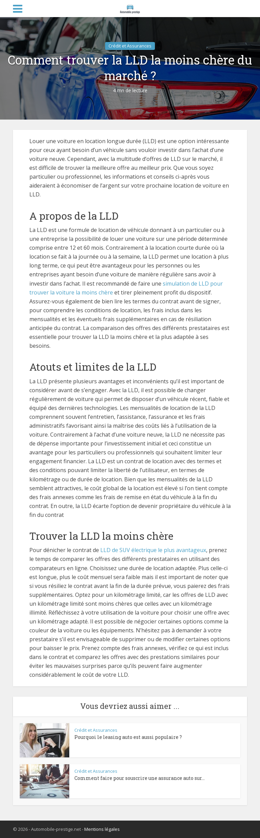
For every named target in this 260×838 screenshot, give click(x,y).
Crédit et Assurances (130, 46)
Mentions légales (102, 829)
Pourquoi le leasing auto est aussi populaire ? (128, 737)
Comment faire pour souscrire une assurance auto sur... (139, 778)
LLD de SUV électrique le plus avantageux (153, 550)
